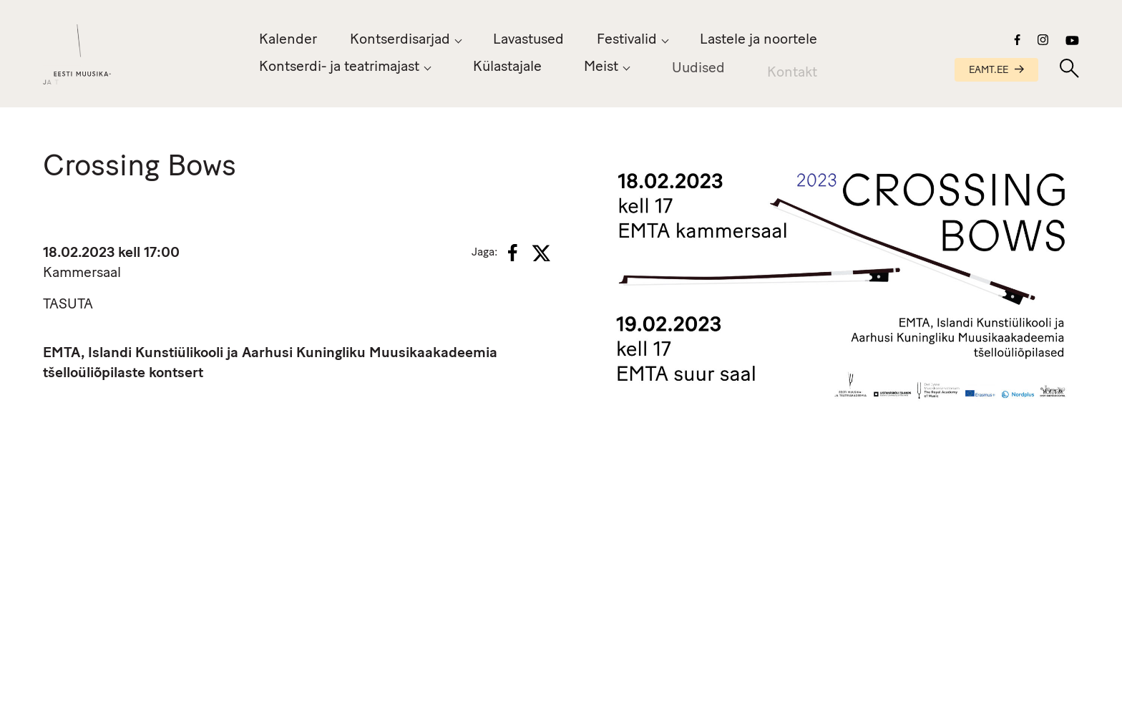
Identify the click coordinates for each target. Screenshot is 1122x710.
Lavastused (528, 40)
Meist (601, 69)
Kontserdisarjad (400, 40)
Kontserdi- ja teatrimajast (339, 67)
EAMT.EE (996, 70)
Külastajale (507, 67)
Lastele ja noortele (758, 40)
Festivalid (627, 40)
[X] (541, 253)
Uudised (698, 71)
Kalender (288, 40)
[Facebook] (512, 252)
